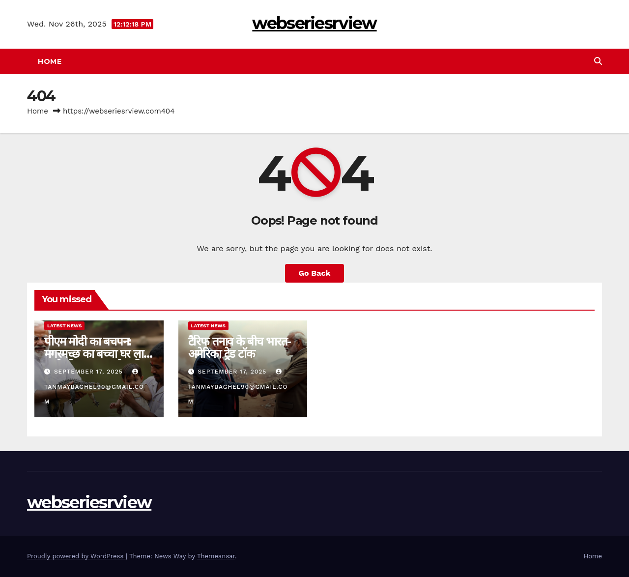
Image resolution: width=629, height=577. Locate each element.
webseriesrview (314, 23)
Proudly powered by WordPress (76, 556)
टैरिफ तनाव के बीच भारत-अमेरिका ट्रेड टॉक (239, 347)
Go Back (315, 273)
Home (49, 61)
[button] (598, 61)
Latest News (64, 325)
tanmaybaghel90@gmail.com (94, 387)
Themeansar (216, 556)
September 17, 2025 (89, 371)
